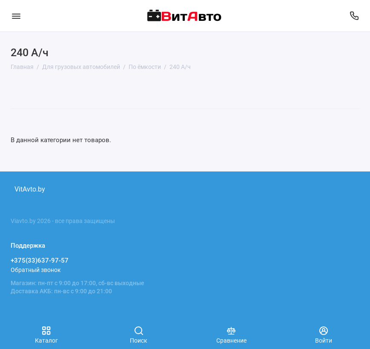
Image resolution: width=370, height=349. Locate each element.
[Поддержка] (354, 15)
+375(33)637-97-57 (40, 260)
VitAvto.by (29, 189)
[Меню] (16, 15)
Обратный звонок (36, 269)
